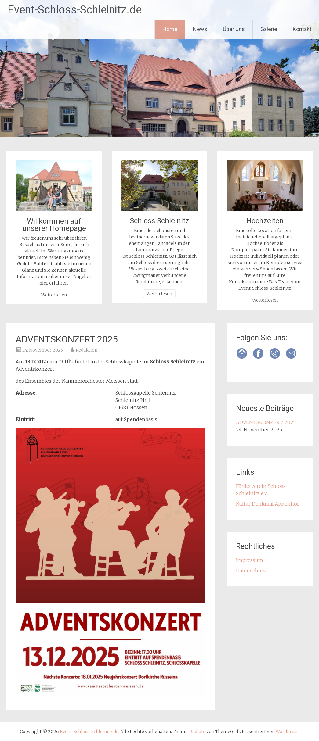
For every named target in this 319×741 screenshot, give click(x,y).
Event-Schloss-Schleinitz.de (75, 9)
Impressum (249, 560)
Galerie (268, 29)
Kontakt (302, 29)
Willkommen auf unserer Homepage (54, 225)
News (200, 29)
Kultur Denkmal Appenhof (267, 504)
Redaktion (86, 350)
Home (169, 29)
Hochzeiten (265, 221)
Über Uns (234, 29)
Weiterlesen (54, 295)
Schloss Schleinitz (159, 221)
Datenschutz (251, 570)
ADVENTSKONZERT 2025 (67, 339)
